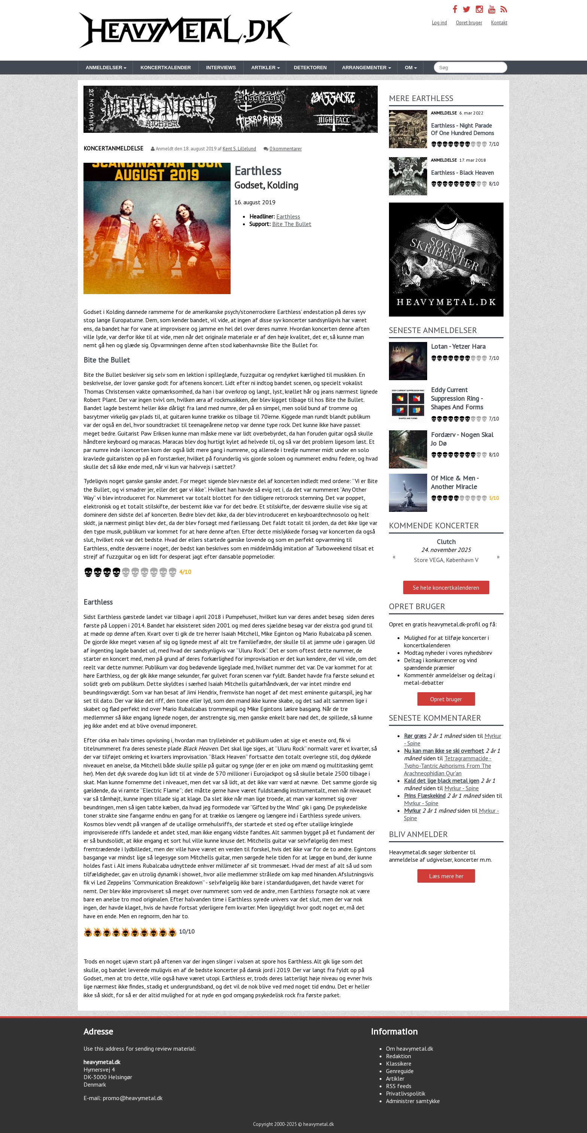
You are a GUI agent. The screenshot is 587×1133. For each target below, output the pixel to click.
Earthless (288, 216)
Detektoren (310, 67)
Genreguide (400, 1071)
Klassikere (398, 1063)
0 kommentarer (286, 149)
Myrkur (412, 810)
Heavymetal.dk (186, 30)
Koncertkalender (165, 67)
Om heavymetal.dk (409, 1048)
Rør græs (415, 735)
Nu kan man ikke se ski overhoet (444, 750)
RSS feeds (398, 1086)
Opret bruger (469, 22)
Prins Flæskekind (424, 795)
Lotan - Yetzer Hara (458, 346)
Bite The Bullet (291, 223)
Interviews (221, 67)
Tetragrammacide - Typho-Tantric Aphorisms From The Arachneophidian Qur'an (448, 765)
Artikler (395, 1078)
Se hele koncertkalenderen (446, 587)
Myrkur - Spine (461, 788)
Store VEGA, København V (446, 560)
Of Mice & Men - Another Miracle (454, 482)
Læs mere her (446, 876)
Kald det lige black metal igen (441, 780)
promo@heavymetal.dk (132, 1098)
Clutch (446, 541)
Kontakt (499, 22)
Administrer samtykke (413, 1101)
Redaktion (398, 1056)
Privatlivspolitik (405, 1093)
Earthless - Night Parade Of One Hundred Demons (462, 129)
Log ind (439, 22)
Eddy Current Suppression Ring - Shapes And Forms (457, 398)
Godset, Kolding (266, 185)
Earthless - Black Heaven (462, 172)
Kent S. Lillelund (239, 149)
